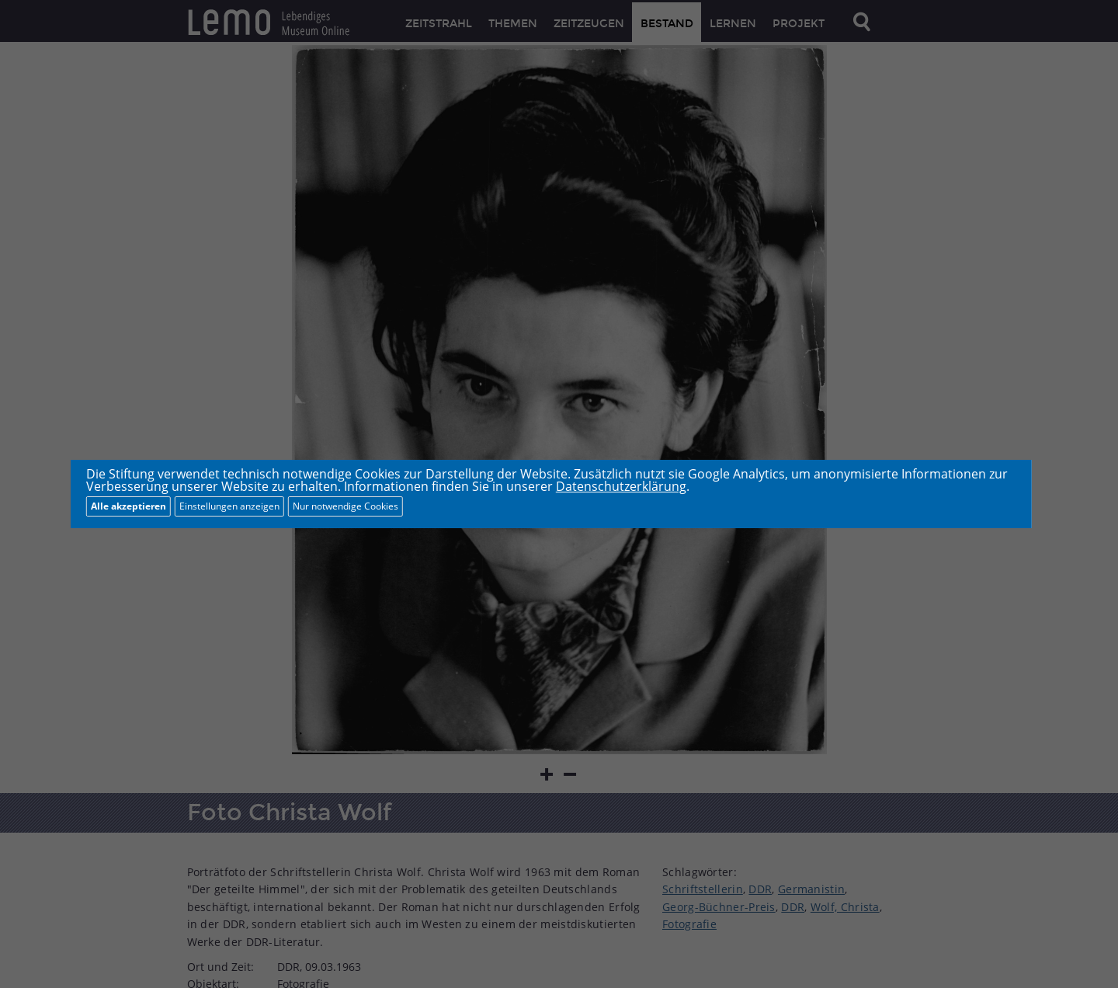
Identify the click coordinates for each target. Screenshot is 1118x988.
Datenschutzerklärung (621, 486)
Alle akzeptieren (128, 506)
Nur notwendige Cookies (345, 506)
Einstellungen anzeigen (229, 506)
